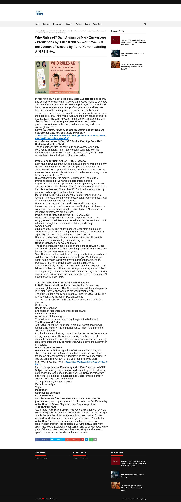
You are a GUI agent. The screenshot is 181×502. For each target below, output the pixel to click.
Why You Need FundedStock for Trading (132, 55)
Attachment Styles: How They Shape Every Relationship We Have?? (131, 67)
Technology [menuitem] (97, 24)
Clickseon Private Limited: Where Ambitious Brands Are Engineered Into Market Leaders (133, 42)
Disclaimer (131, 499)
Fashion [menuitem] (79, 24)
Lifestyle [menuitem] (69, 24)
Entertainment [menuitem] (58, 24)
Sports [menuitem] (87, 24)
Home (37, 31)
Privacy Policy (141, 499)
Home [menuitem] (37, 24)
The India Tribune (51, 499)
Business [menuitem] (46, 24)
